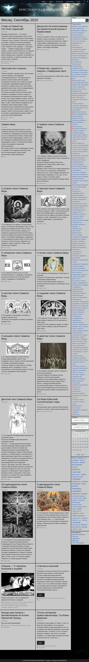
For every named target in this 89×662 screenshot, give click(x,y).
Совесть (83, 343)
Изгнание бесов (83, 145)
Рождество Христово (9, 61)
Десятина (75, 114)
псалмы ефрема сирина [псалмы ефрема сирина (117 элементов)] (79, 506)
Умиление (80, 380)
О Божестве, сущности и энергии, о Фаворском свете (51, 69)
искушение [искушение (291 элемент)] (76, 484)
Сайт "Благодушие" (78, 543)
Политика (78, 272)
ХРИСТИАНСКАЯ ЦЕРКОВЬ (39, 9)
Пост (78, 278)
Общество (75, 245)
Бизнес (75, 55)
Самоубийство (76, 320)
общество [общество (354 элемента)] (76, 494)
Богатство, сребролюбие (79, 70)
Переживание (84, 260)
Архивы (74, 424)
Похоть (83, 280)
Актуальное (61, 1)
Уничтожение (76, 383)
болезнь (5, 605)
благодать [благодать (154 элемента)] (75, 462)
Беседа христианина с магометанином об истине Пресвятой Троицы (15, 615)
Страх (81, 355)
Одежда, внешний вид (79, 247)
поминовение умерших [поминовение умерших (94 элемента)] (78, 496)
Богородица (75, 72)
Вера (4, 156)
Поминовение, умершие (79, 274)
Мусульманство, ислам (24, 625)
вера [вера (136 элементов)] (73, 474)
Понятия (74, 276)
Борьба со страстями (78, 76)
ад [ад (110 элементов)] (85, 458)
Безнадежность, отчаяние (10, 602)
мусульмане (6, 627)
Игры (74, 143)
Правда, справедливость (79, 283)
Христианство (76, 391)
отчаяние (17, 605)
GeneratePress (62, 660)
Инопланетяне (76, 155)
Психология (84, 305)
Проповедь (75, 301)
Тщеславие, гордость (78, 374)
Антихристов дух (77, 35)
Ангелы (74, 32)
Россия (81, 314)
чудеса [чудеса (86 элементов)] (80, 529)
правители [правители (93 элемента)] (75, 500)
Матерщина (77, 185)
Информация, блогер (78, 160)
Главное (80, 103)
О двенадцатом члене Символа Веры (48, 485)
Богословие (83, 72)
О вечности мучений (47, 566)
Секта (85, 326)
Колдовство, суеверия (78, 172)
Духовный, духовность (79, 120)
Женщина (77, 128)
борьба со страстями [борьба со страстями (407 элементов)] (76, 470)
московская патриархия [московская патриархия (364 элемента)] (76, 490)
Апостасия (75, 41)
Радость (84, 308)
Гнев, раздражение (78, 107)
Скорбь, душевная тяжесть (12, 604)
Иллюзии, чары (76, 149)
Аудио (52, 1)
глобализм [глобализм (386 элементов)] (76, 479)
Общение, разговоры (78, 243)
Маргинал (75, 540)
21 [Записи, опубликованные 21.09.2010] (75, 447)
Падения (76, 260)
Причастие (75, 297)
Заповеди (75, 132)
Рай (73, 310)
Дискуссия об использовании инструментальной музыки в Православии (52, 29)
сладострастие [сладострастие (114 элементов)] (76, 511)
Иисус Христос (77, 147)
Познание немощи (77, 266)
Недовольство (77, 222)
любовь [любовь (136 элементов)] (83, 484)
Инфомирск (76, 538)
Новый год (6, 63)
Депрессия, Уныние (79, 112)
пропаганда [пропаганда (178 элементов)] (76, 502)
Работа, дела (77, 308)
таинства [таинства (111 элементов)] (84, 520)
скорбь (26, 605)
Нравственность (77, 233)
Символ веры (8, 124)
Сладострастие (77, 333)
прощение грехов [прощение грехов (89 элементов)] (77, 504)
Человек (75, 399)
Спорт (81, 349)
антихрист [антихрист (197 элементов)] (75, 460)
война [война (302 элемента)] (83, 474)
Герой (75, 103)
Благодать (75, 60)
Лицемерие (75, 180)
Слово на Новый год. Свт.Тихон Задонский (12, 27)
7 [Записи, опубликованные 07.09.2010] (75, 441)
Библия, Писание (83, 53)
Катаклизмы (83, 168)
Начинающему (84, 220)
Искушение (81, 157)
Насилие (82, 214)
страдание (4, 607)
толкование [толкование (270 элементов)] (76, 522)
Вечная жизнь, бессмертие (80, 85)
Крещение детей (77, 176)
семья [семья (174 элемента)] (74, 509)
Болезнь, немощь (23, 602)
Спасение (75, 349)
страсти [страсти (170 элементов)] (74, 520)
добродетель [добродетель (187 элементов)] (76, 481)
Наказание (75, 214)
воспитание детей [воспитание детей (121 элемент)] (77, 476)
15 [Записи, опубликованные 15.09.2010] (78, 444)
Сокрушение (80, 345)
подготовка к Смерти (78, 337)
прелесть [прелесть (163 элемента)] (82, 500)
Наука (81, 216)
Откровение (75, 249)
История (74, 164)
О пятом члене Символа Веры (53, 252)
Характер (76, 389)
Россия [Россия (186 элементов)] (74, 458)
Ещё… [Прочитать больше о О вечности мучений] (41, 595)
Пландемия (84, 264)
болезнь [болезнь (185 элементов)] (75, 467)
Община (81, 245)
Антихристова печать (78, 37)
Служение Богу (76, 335)
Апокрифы (84, 39)
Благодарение (83, 57)
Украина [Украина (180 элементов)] (80, 458)
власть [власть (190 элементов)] (78, 474)
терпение (10, 607)
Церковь (75, 393)
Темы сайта (76, 24)
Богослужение (76, 74)
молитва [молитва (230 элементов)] (75, 486)
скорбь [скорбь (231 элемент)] (79, 509)
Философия (83, 385)
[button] (84, 1)
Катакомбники (76, 170)
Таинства (76, 366)
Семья (74, 328)
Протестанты (76, 305)
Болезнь (84, 74)
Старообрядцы (77, 351)
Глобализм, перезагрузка (79, 105)
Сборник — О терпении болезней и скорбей (13, 567)
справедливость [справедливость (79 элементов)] (76, 518)
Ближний (74, 66)
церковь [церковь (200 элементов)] (84, 527)
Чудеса (74, 403)
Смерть (84, 335)
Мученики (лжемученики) (79, 205)
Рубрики (74, 417)
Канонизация (77, 166)
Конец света (75, 174)
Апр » (83, 454)
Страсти (85, 351)
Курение (85, 176)
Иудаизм (80, 164)
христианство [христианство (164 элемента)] (76, 527)
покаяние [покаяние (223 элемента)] (84, 494)
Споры (86, 349)
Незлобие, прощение (78, 224)
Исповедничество (77, 162)
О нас (80, 1)
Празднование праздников (80, 285)
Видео (45, 1)
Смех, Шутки (76, 339)
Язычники (76, 414)
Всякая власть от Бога (79, 89)
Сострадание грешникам (79, 347)
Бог (82, 68)
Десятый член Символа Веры (16, 399)
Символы (80, 328)
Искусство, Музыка (44, 49)
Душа (73, 122)
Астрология (75, 45)
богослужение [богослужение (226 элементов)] (77, 465)
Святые (80, 326)
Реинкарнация (79, 310)
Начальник (75, 220)
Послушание (76, 280)
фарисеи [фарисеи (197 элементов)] (84, 524)
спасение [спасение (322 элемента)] (80, 516)
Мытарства (75, 208)
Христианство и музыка (13, 68)
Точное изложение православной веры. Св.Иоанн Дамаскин (53, 615)
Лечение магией (78, 178)
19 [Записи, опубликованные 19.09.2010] (87, 444)
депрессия (11, 605)
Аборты (75, 26)
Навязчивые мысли (79, 210)
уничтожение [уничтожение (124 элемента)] (76, 524)
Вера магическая (82, 82)
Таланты (82, 366)
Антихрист (81, 32)
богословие (42, 647)
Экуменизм (76, 410)
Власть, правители (78, 87)
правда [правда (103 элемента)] (84, 498)
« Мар (78, 454)
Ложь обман (83, 180)
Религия (74, 312)
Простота (85, 303)
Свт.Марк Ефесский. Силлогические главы (48, 400)
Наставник (75, 216)
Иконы (85, 147)
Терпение (23, 604)
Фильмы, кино (76, 387)
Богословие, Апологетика (46, 80)
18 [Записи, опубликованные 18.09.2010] (85, 444)
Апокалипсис (76, 39)
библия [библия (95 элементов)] (82, 460)
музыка (5, 119)
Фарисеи (76, 385)
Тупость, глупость (77, 372)
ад (39, 600)
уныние (15, 607)
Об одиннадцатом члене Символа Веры (14, 485)
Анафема (83, 30)
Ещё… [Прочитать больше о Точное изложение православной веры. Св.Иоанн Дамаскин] (41, 643)
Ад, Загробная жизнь (44, 598)
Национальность (77, 218)
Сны (78, 343)
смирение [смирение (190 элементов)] (75, 513)
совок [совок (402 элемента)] (74, 516)
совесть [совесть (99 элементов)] (82, 513)
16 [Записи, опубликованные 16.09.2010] (80, 444)
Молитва (74, 197)
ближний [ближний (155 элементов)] (82, 462)
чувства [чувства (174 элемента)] (74, 529)
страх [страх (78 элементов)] (79, 520)
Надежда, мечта (77, 212)
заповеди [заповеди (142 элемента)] (85, 481)
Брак (73, 78)
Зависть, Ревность (78, 130)
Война (80, 95)
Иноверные (75, 153)
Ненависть (75, 226)
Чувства (81, 401)
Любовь (74, 182)
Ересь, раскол (77, 126)
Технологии (82, 368)
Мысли (82, 208)
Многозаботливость (78, 195)
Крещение (83, 174)
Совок (74, 345)
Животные (84, 128)
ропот (21, 605)
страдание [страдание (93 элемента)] (85, 518)
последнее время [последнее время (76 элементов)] (76, 498)
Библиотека (71, 1)
